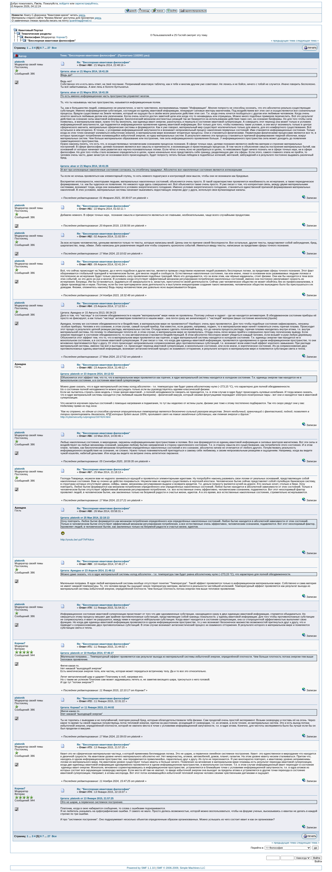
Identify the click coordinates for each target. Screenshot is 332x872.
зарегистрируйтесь (86, 3)
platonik (20, 61)
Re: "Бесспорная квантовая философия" (103, 62)
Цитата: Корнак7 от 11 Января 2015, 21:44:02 (87, 707)
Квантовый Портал (30, 30)
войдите (64, 3)
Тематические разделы (36, 33)
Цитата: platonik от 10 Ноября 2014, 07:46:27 (87, 653)
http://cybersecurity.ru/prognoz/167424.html (85, 417)
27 (48, 47)
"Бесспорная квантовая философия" (51, 40)
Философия (32, 37)
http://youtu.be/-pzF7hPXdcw (77, 539)
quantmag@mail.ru (80, 20)
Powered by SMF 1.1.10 (141, 867)
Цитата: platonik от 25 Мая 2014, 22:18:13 (85, 517)
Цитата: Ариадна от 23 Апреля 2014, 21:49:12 (87, 570)
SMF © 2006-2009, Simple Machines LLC (181, 867)
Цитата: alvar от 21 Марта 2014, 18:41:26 (84, 71)
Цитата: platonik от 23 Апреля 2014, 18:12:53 (87, 373)
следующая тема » (307, 40)
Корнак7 (61, 37)
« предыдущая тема (283, 40)
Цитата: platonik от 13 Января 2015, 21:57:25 (86, 798)
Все (54, 47)
